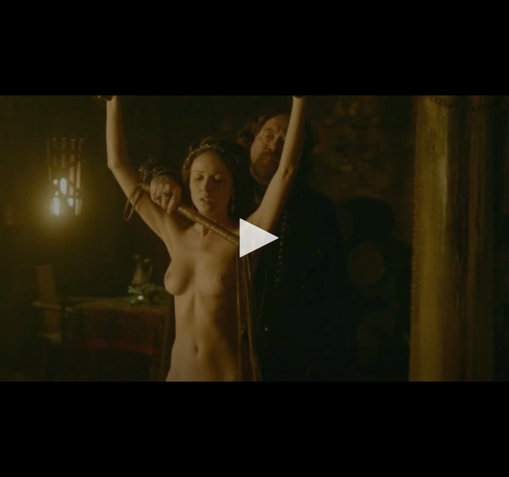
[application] (254, 238)
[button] (254, 238)
